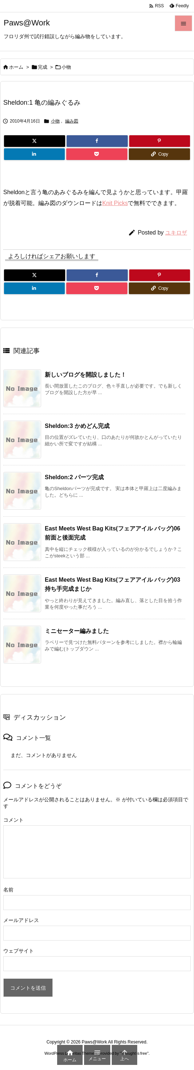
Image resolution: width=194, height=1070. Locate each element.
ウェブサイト (18, 951)
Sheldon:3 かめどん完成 (77, 426)
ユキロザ (176, 232)
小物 (66, 67)
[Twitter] (34, 141)
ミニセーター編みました (77, 631)
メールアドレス (21, 920)
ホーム (16, 67)
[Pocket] (96, 154)
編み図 (71, 121)
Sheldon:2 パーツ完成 (74, 477)
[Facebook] (97, 141)
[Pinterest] (159, 141)
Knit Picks (115, 203)
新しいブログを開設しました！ (85, 375)
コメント (13, 820)
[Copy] (159, 154)
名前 (8, 890)
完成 (42, 67)
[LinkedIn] (34, 154)
